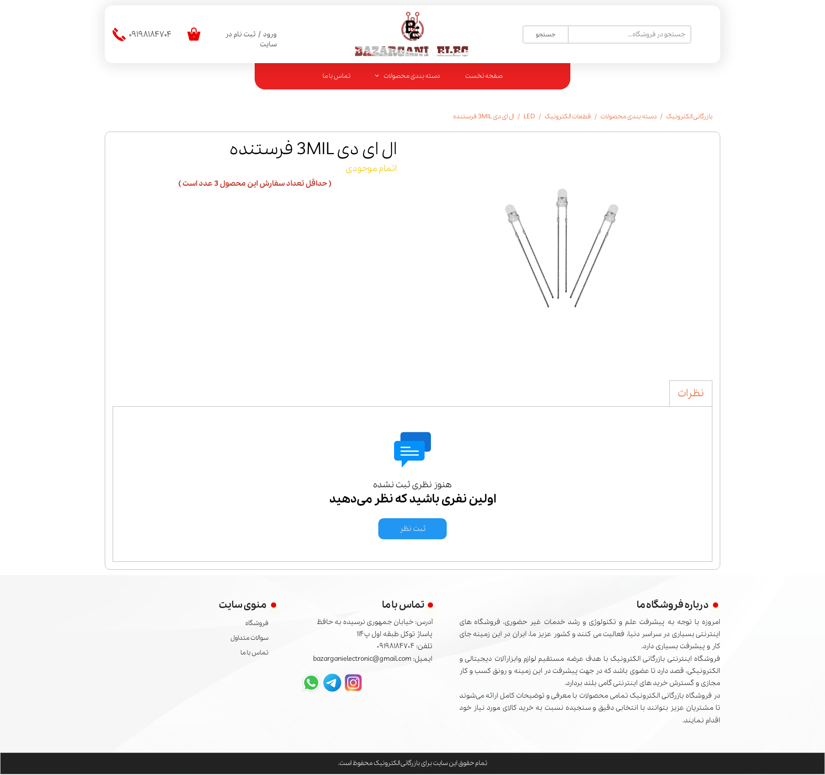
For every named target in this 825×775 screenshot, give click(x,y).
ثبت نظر (412, 529)
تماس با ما (336, 76)
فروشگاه (256, 623)
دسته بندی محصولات (412, 76)
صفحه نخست (484, 76)
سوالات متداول (249, 637)
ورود (270, 34)
